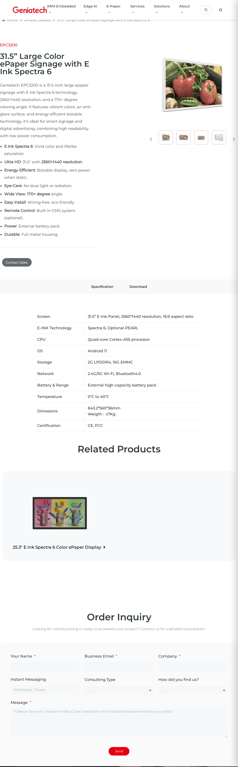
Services (137, 9)
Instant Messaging (28, 680)
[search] (221, 10)
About (184, 9)
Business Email (100, 657)
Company (168, 657)
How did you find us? (178, 680)
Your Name (22, 657)
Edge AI (90, 9)
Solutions (162, 9)
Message (20, 703)
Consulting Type (100, 680)
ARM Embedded (61, 9)
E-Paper (113, 9)
